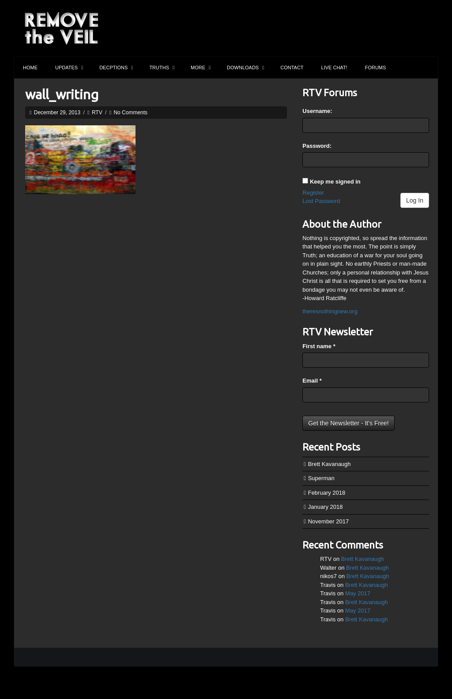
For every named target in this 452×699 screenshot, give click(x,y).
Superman (321, 478)
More (201, 67)
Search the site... (427, 67)
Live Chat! (334, 67)
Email (311, 380)
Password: (316, 146)
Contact (291, 67)
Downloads (245, 67)
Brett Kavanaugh (329, 464)
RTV (97, 112)
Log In (414, 200)
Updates (69, 67)
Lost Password (321, 201)
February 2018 (327, 492)
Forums (375, 67)
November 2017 (328, 521)
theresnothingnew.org (329, 311)
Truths (161, 67)
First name (318, 346)
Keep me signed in (335, 181)
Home (30, 67)
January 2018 (325, 507)
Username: (317, 111)
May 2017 (357, 593)
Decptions (116, 67)
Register (313, 192)
